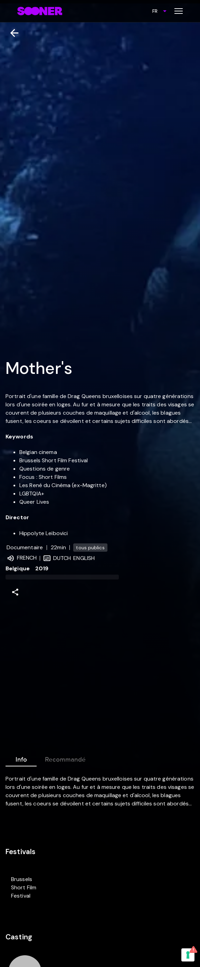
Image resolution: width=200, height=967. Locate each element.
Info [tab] (21, 758)
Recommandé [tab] (65, 758)
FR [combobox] (155, 11)
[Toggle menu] (178, 11)
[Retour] (11, 33)
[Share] (15, 592)
